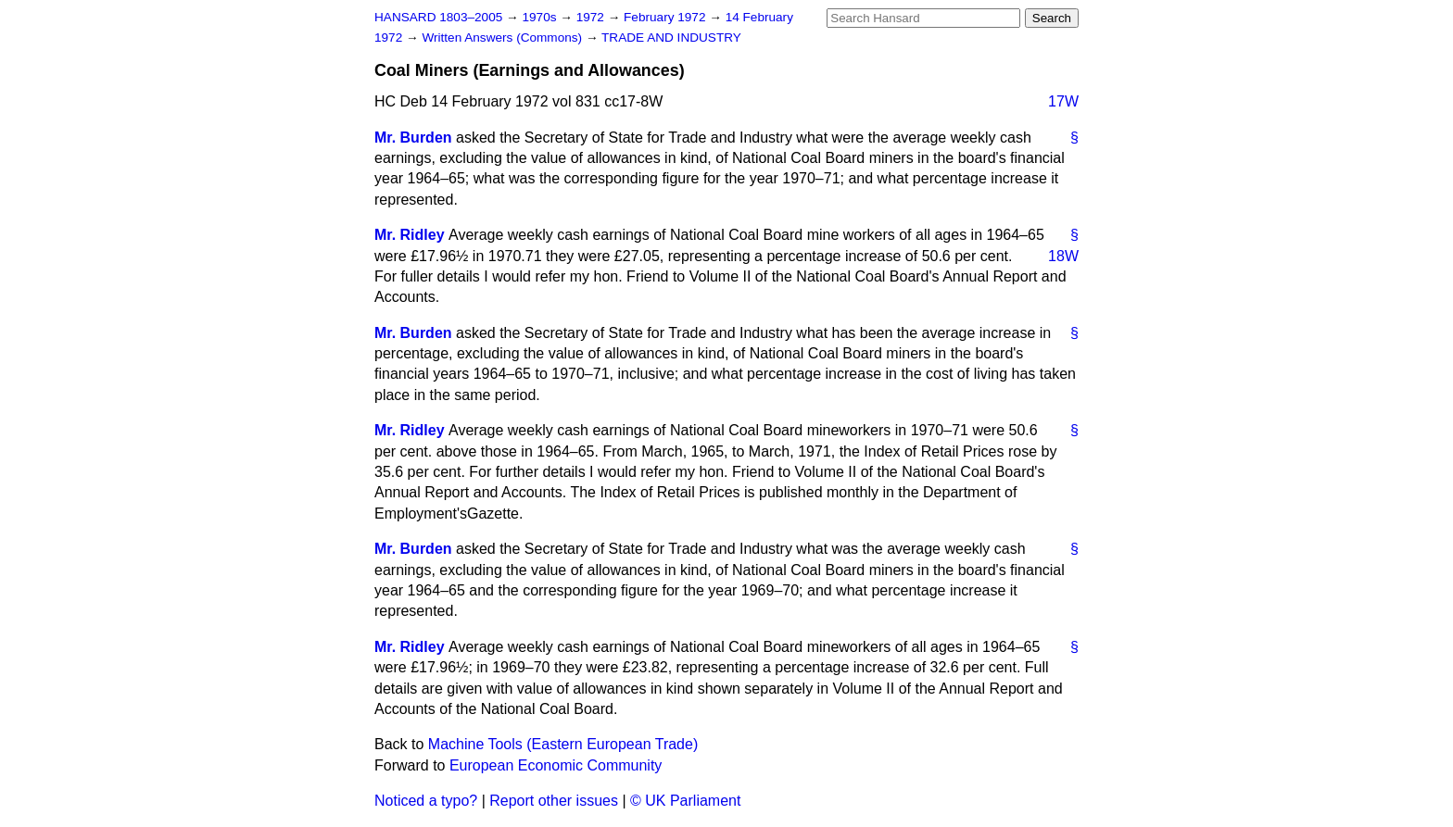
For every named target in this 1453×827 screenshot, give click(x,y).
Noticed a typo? (425, 800)
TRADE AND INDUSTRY (671, 37)
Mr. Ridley (409, 235)
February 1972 (666, 17)
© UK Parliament (685, 800)
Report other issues (553, 800)
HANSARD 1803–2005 (438, 17)
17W (1063, 101)
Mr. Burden (413, 137)
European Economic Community (555, 765)
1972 (592, 17)
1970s (541, 17)
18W (1063, 256)
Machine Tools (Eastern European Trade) (563, 744)
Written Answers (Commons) (504, 37)
